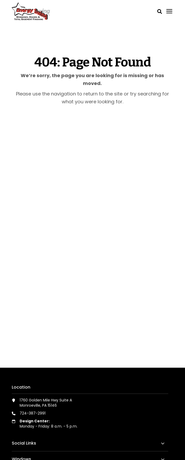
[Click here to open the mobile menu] (169, 11)
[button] (159, 11)
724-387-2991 (33, 413)
